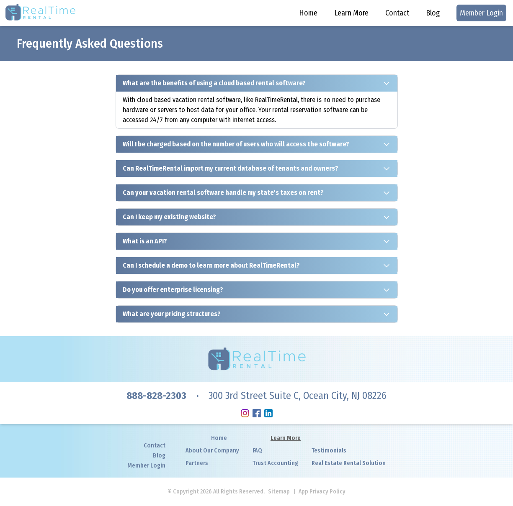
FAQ (257, 450)
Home (308, 13)
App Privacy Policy (322, 491)
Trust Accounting (275, 463)
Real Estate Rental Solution (349, 463)
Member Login (481, 13)
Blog (433, 13)
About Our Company (212, 450)
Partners (197, 463)
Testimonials (329, 450)
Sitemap (279, 491)
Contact (397, 13)
